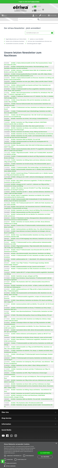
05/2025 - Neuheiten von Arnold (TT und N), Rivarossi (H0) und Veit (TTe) (31, 393)
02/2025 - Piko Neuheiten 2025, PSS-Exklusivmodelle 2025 (27, 403)
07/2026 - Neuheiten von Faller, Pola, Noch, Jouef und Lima (27, 126)
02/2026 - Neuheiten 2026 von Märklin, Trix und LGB (25, 139)
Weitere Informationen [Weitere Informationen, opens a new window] (9, 453)
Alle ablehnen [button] (45, 456)
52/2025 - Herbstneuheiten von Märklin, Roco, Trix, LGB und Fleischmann (31, 229)
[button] (2, 461)
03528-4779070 (35, 1)
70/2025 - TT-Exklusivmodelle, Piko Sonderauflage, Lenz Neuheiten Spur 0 (31, 167)
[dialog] (29, 455)
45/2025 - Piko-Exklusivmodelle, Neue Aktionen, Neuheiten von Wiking (30, 253)
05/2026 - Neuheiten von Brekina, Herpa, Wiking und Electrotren (29, 131)
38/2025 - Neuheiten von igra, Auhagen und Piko (24, 276)
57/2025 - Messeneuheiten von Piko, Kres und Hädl (25, 212)
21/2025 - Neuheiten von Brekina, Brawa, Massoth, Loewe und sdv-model (31, 337)
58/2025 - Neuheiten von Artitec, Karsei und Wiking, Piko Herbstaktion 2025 (32, 210)
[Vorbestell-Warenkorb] (36, 10)
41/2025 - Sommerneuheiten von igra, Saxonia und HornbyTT (28, 266)
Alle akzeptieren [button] (45, 453)
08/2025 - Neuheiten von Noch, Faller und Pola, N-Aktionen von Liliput (30, 384)
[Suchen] (38, 19)
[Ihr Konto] (35, 15)
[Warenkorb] (36, 6)
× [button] (56, 443)
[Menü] (4, 15)
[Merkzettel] (42, 15)
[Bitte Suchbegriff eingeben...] (27, 19)
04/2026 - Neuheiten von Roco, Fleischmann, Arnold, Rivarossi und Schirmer (32, 133)
